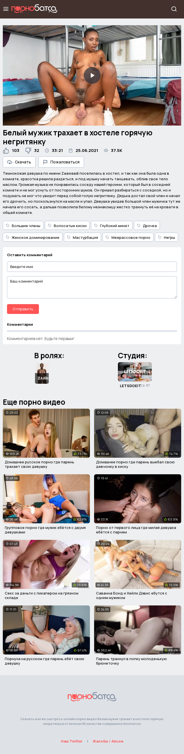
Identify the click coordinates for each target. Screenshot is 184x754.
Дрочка (147, 225)
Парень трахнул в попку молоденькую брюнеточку (131, 661)
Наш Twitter (72, 741)
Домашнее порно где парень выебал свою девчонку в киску (135, 464)
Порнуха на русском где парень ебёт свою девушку (44, 661)
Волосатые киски (67, 225)
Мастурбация (82, 237)
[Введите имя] (92, 267)
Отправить (23, 308)
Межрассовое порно (128, 237)
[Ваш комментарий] (92, 287)
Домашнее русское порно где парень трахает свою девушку (39, 464)
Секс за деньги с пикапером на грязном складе (41, 595)
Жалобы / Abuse (108, 741)
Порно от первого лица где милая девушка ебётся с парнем (136, 530)
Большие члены (23, 225)
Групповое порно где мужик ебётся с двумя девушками (45, 530)
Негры (166, 237)
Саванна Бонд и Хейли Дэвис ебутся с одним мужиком (131, 595)
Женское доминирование (32, 237)
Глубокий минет (111, 225)
